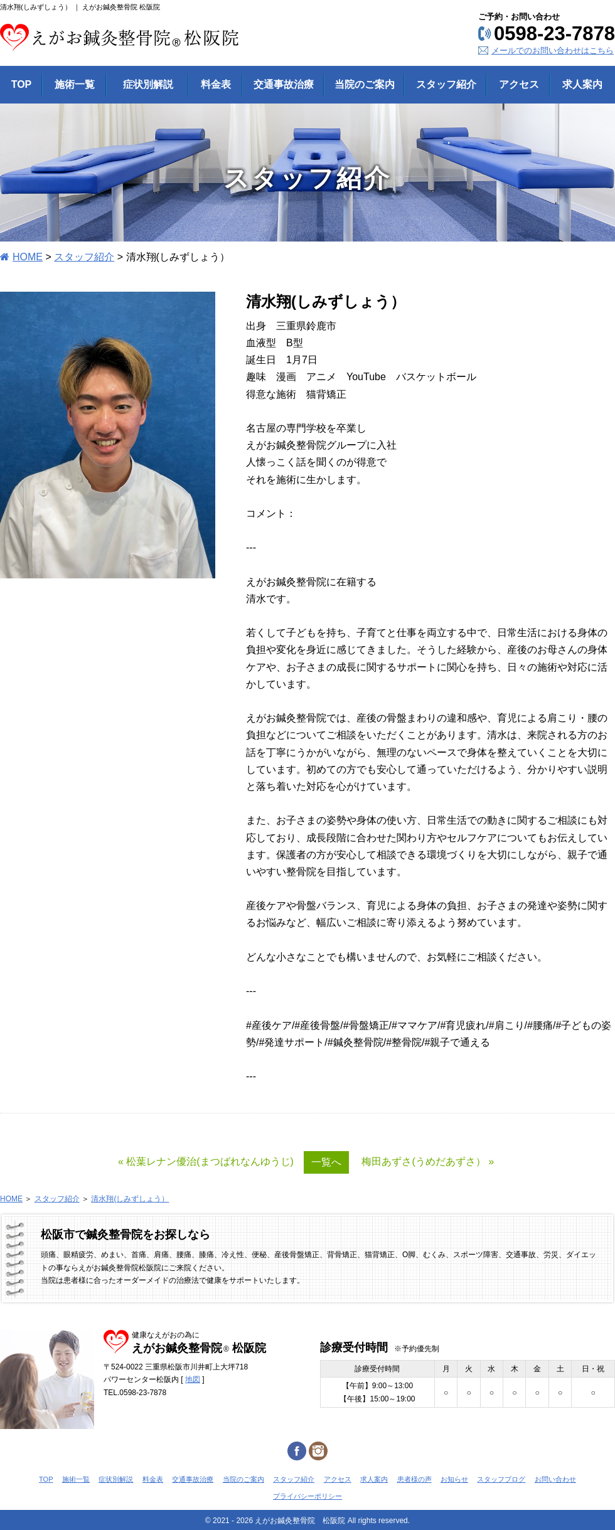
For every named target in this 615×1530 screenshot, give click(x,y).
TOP (46, 1479)
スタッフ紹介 (84, 257)
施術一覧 (76, 1479)
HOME (28, 257)
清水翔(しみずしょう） (130, 1198)
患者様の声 (414, 1479)
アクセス (337, 1479)
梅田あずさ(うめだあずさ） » (427, 1161)
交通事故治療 (192, 1479)
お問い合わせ (555, 1479)
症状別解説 (116, 1479)
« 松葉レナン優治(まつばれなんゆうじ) (206, 1161)
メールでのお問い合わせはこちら (552, 50)
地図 (192, 1379)
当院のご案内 (243, 1479)
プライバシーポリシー (307, 1496)
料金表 (152, 1479)
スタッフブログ (501, 1479)
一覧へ (326, 1162)
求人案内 (374, 1479)
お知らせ (454, 1479)
